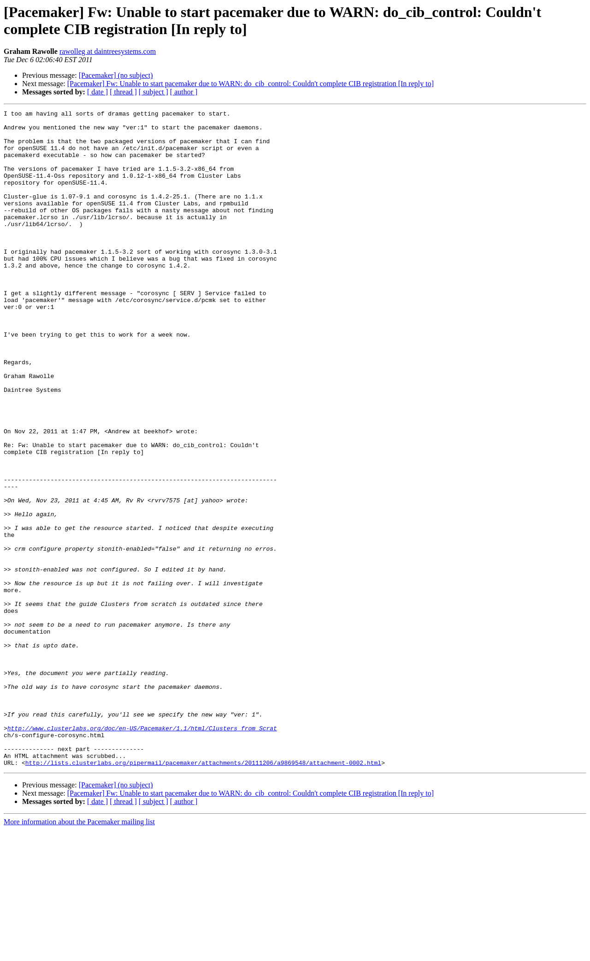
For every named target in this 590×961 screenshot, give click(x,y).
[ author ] (184, 92)
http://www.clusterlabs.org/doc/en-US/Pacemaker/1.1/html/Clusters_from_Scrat (142, 852)
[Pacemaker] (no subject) (116, 75)
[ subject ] (153, 92)
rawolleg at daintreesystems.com (107, 51)
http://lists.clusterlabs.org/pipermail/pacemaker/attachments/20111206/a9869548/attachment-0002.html (203, 894)
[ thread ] (123, 92)
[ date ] (97, 92)
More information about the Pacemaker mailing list (79, 953)
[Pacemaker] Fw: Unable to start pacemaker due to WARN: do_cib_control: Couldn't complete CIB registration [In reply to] (250, 83)
